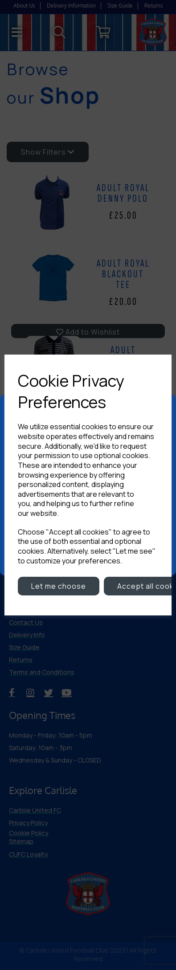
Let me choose (58, 586)
